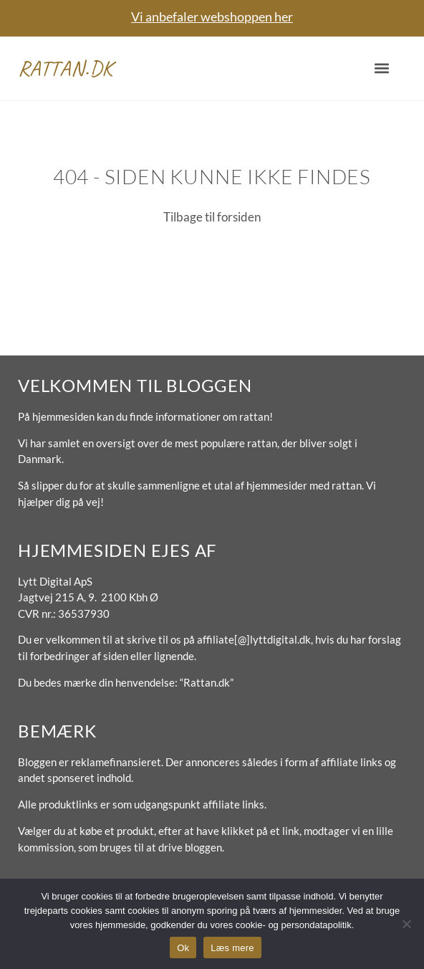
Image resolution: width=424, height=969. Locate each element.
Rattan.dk (65, 68)
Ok (183, 947)
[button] (381, 68)
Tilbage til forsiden (212, 216)
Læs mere (232, 947)
